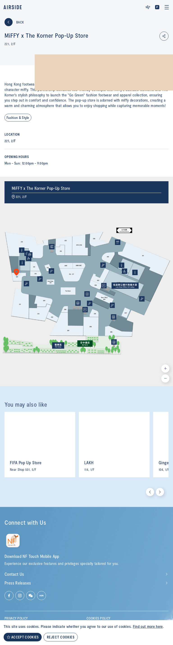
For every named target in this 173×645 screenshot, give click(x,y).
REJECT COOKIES (60, 637)
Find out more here (148, 626)
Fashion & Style (18, 117)
